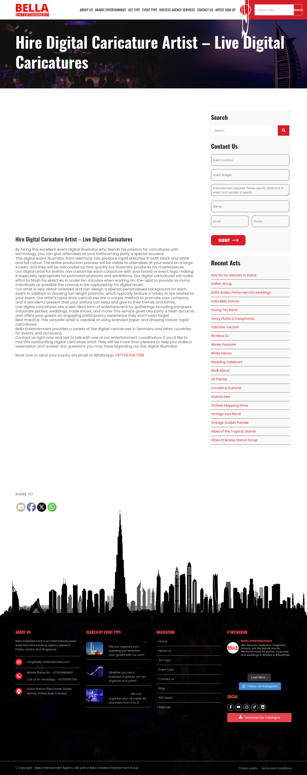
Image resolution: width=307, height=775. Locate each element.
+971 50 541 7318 (129, 355)
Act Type (134, 9)
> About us (163, 651)
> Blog (160, 688)
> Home (161, 641)
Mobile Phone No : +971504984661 (50, 672)
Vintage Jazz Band (225, 414)
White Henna (221, 353)
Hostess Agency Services (177, 9)
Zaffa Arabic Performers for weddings (241, 292)
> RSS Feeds (164, 698)
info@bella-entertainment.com (48, 662)
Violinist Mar (220, 396)
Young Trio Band (224, 310)
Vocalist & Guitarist (226, 388)
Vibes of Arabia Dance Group (234, 440)
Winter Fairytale (223, 344)
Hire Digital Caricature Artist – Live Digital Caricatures (73, 239)
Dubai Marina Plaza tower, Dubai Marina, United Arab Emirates (49, 691)
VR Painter (219, 379)
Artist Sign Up (225, 9)
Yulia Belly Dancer (225, 301)
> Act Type (163, 660)
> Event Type (165, 669)
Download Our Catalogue (259, 717)
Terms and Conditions (276, 768)
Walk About (220, 370)
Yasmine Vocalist (225, 327)
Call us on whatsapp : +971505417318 (52, 679)
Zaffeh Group (221, 283)
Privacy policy (248, 768)
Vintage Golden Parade (230, 422)
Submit (228, 240)
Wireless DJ (220, 336)
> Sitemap (163, 707)
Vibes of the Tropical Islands (233, 431)
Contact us (205, 9)
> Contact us (165, 679)
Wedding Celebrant (227, 362)
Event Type (149, 9)
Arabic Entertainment (110, 9)
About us (86, 9)
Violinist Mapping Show (229, 405)
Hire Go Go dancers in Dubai (233, 275)
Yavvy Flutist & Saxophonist (233, 318)
